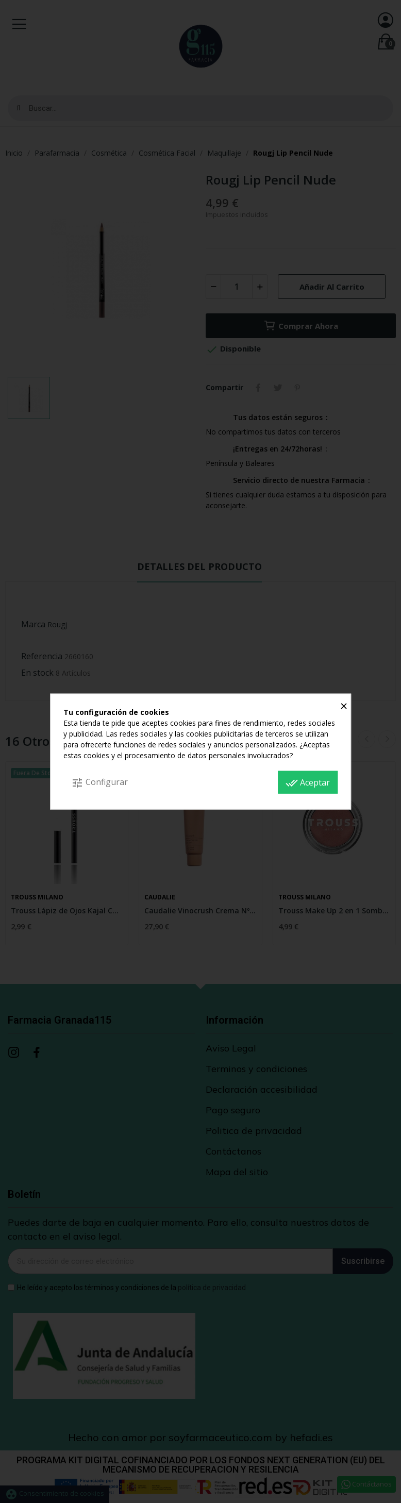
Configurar (99, 782)
